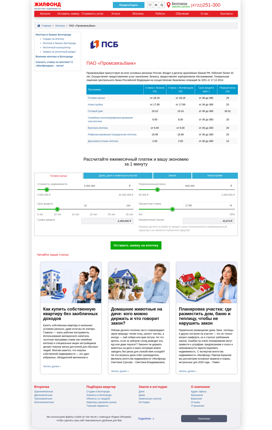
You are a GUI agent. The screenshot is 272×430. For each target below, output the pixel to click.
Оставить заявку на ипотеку (136, 245)
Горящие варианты (97, 405)
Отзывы (195, 402)
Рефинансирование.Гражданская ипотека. (112, 134)
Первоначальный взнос (152, 184)
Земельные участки (150, 398)
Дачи (141, 391)
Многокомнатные (44, 402)
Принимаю (204, 418)
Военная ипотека (98, 127)
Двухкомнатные (43, 395)
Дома (142, 395)
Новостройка (95, 104)
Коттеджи (144, 402)
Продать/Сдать (128, 5)
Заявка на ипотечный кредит (59, 51)
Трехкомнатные (43, 398)
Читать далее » (52, 366)
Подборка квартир (101, 387)
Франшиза (197, 395)
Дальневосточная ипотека (103, 141)
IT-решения (197, 405)
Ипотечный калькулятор (57, 47)
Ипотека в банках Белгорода (53, 34)
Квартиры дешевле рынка (101, 402)
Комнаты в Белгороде (99, 395)
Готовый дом (95, 111)
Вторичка (41, 387)
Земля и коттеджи (153, 387)
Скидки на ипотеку (53, 38)
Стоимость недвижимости (52, 184)
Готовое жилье (96, 97)
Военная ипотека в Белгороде (54, 56)
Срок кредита (45, 203)
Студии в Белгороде (98, 391)
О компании (200, 387)
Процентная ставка (150, 203)
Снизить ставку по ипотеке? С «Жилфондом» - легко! (54, 64)
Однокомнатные (43, 391)
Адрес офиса (198, 391)
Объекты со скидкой (98, 398)
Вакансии (196, 398)
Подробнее (146, 418)
